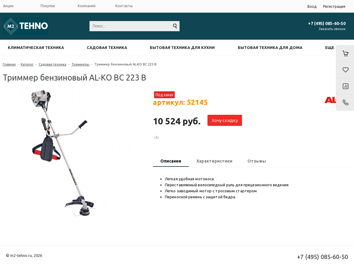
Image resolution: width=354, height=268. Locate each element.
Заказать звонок (332, 29)
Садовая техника (107, 47)
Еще (329, 47)
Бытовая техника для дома (270, 47)
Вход (311, 6)
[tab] (171, 161)
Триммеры (80, 64)
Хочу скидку (225, 120)
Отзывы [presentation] (256, 161)
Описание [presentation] (170, 161)
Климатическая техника (36, 47)
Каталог (27, 64)
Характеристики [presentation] (214, 161)
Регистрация (334, 6)
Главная (9, 64)
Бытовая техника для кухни (182, 47)
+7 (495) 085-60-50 (327, 23)
